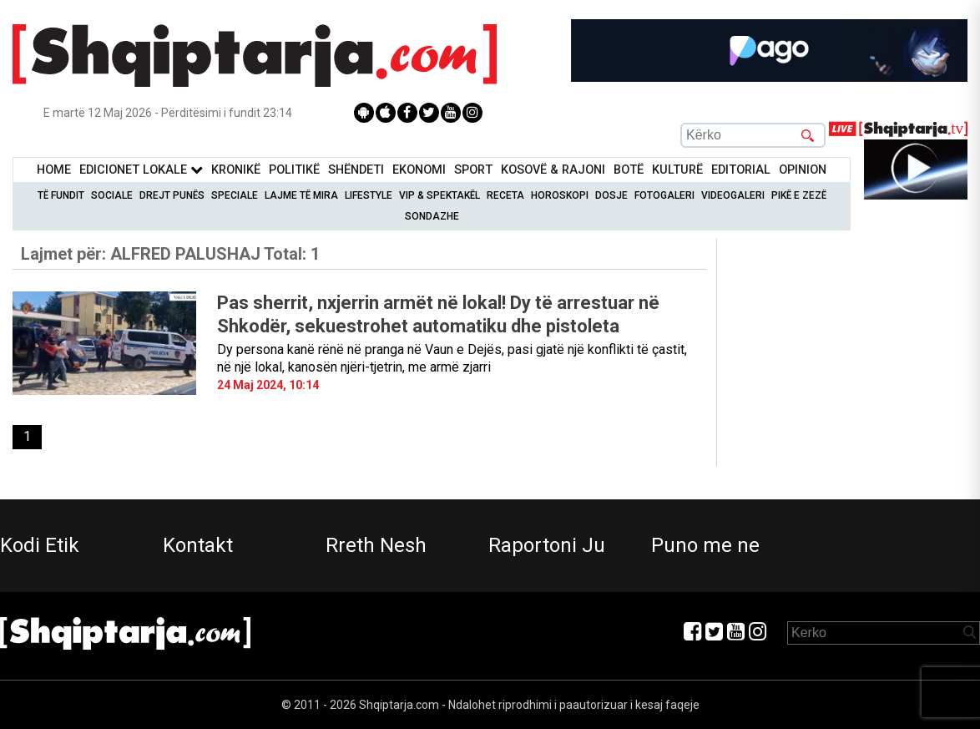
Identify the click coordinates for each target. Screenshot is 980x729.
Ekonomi (419, 170)
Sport (473, 170)
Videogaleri (733, 195)
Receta (505, 195)
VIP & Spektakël (439, 195)
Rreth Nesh (376, 545)
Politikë (294, 170)
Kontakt (198, 545)
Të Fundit (61, 195)
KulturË (677, 170)
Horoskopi (560, 195)
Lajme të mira (301, 195)
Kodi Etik (39, 545)
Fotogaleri (664, 195)
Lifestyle (368, 195)
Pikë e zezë (798, 195)
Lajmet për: (170, 254)
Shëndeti (356, 170)
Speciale (234, 195)
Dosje (611, 195)
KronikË (235, 170)
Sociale (112, 195)
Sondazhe (432, 216)
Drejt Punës (172, 195)
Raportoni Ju (546, 545)
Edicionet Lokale (141, 170)
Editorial (740, 170)
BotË (629, 170)
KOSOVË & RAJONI (553, 170)
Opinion (802, 170)
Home (54, 170)
